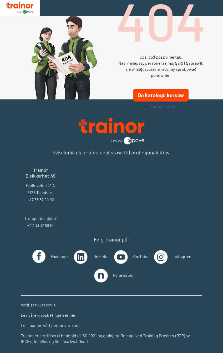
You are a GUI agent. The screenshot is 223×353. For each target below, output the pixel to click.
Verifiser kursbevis (38, 304)
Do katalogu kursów (161, 95)
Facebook (60, 256)
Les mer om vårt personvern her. (51, 325)
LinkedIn (101, 256)
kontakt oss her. (165, 106)
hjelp (50, 218)
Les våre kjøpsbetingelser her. (49, 314)
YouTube (141, 256)
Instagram (182, 256)
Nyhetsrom (123, 275)
